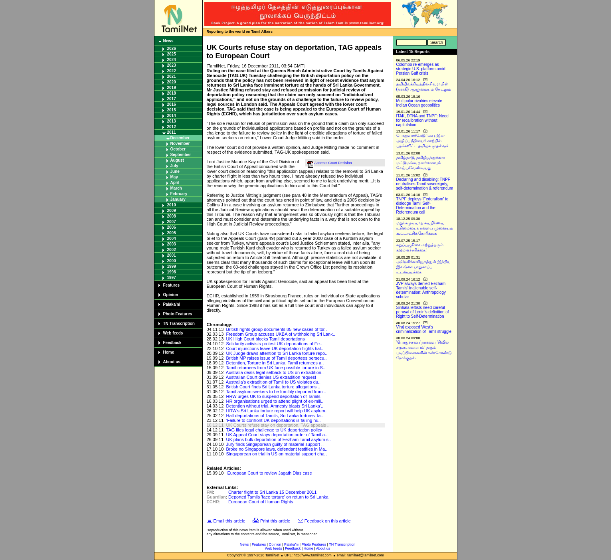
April (175, 182)
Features (171, 285)
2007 (171, 222)
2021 (171, 76)
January (178, 199)
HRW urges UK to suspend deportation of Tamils (273, 396)
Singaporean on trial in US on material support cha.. (276, 453)
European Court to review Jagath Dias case (269, 473)
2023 (171, 65)
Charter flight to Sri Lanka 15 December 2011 (272, 492)
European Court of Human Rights (260, 501)
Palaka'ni (171, 304)
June (175, 171)
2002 (171, 249)
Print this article (275, 520)
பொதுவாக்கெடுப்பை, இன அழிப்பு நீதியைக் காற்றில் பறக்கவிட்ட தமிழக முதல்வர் (422, 140)
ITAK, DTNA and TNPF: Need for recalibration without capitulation (422, 120)
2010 (171, 205)
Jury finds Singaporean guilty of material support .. (275, 444)
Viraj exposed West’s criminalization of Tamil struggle (424, 329)
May (174, 177)
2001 (171, 255)
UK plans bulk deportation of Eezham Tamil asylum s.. (278, 439)
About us (171, 362)
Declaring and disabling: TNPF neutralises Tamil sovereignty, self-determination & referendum (424, 183)
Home (168, 352)
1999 (171, 266)
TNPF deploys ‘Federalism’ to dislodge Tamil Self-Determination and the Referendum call (422, 205)
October (178, 149)
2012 (171, 127)
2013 (171, 121)
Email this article (229, 520)
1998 (171, 272)
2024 (171, 59)
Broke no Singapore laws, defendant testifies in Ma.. (276, 449)
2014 (171, 115)
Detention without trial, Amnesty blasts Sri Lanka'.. (274, 406)
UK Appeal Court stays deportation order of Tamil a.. (276, 434)
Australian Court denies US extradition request (271, 377)
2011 (171, 132)
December (180, 138)
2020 (171, 82)
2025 (171, 54)
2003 (171, 244)
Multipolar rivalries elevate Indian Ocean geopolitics (419, 103)
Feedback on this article (328, 520)
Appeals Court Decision (333, 163)
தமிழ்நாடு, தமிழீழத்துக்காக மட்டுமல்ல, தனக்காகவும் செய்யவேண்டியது (420, 162)
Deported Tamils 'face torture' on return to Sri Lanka (278, 497)
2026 (171, 48)
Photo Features (177, 314)
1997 (171, 277)
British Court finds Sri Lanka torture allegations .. (273, 386)
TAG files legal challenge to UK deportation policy (274, 429)
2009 (171, 210)
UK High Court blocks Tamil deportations (265, 338)
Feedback (172, 342)
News (168, 41)
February (179, 194)
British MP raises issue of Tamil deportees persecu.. (276, 358)
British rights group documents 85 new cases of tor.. (276, 329)
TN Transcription (179, 323)
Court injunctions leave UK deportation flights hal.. (274, 348)
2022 (171, 71)
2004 (171, 238)
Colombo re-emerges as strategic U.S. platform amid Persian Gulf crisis (420, 68)
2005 (171, 233)
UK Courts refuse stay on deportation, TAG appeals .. (277, 425)
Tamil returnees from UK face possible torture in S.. (275, 367)
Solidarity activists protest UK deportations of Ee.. (274, 343)
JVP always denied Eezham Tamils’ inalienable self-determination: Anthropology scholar (421, 290)
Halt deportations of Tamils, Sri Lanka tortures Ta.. (274, 415)
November (180, 143)
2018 (171, 93)
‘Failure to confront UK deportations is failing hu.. (273, 420)
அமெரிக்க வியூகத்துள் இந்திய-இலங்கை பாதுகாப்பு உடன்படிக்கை (424, 266)
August (177, 160)
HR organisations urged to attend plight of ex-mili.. (274, 401)
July (174, 166)
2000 (171, 261)
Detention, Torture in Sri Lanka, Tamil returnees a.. (275, 362)
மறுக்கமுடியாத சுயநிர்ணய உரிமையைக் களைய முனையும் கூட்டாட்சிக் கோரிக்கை (424, 228)
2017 (171, 99)
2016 (171, 104)
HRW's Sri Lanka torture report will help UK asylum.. (276, 410)
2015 (171, 110)
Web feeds (173, 333)
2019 (171, 87)
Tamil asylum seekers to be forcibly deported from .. (276, 391)
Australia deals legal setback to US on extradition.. (275, 372)
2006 (171, 227)
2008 (171, 216)
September (180, 154)
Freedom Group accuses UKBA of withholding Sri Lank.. (280, 334)
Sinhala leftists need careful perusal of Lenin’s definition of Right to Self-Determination (422, 312)
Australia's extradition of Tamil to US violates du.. (273, 382)
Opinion (170, 295)
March (176, 188)
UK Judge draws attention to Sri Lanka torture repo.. (276, 353)
